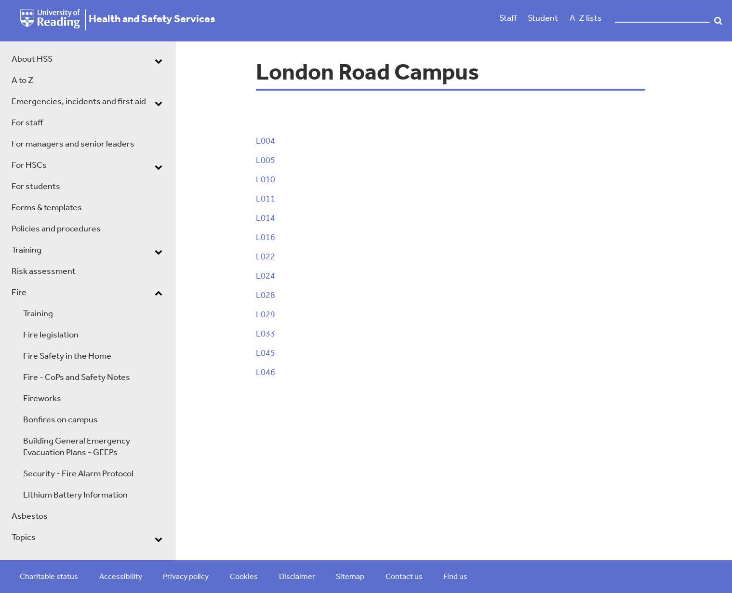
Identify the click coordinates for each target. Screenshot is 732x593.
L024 (265, 276)
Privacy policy (186, 577)
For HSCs (29, 165)
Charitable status (49, 577)
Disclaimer (297, 577)
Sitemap (350, 577)
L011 (265, 199)
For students (36, 186)
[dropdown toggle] (158, 61)
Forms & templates (47, 208)
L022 (265, 257)
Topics (24, 537)
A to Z (23, 80)
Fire (19, 292)
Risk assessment (44, 271)
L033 (265, 334)
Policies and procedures (56, 229)
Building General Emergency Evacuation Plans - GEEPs (76, 447)
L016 (265, 238)
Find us (455, 577)
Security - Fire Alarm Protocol (78, 474)
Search (718, 21)
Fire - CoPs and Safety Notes (76, 377)
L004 (265, 141)
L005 (265, 160)
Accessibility (120, 577)
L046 (265, 372)
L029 (265, 315)
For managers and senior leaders (73, 144)
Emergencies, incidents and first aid (79, 102)
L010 (265, 180)
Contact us (404, 577)
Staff (508, 18)
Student (543, 18)
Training (26, 250)
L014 (265, 218)
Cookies (244, 577)
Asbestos (30, 516)
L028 (265, 295)
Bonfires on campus (60, 420)
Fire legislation (51, 335)
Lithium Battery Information (75, 495)
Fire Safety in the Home (67, 356)
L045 (265, 353)
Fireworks (42, 399)
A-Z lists (586, 18)
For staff (27, 123)
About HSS (32, 59)
